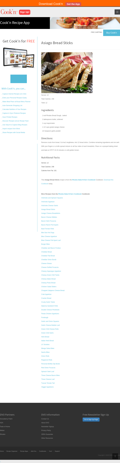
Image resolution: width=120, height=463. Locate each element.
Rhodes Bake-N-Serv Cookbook (70, 194)
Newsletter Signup (47, 426)
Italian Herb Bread (47, 341)
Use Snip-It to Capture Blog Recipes (14, 125)
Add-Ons (33, 451)
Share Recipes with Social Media (13, 132)
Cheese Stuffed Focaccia (49, 267)
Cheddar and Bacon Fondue (51, 248)
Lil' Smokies (45, 344)
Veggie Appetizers (47, 387)
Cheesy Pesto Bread (48, 283)
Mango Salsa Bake (47, 348)
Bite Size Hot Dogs (47, 232)
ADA (1, 423)
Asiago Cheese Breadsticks (50, 213)
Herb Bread (45, 337)
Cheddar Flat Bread (48, 256)
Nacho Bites (45, 352)
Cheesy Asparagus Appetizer (51, 271)
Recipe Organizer (11, 451)
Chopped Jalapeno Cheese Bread (52, 290)
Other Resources (47, 438)
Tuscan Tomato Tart (48, 383)
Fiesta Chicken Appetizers (50, 314)
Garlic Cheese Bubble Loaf (50, 325)
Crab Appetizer (46, 294)
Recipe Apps (24, 451)
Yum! (50, 451)
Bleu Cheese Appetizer (49, 236)
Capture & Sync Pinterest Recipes (14, 113)
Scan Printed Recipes (9, 117)
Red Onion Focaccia (48, 368)
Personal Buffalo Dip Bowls (50, 364)
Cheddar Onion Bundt (48, 260)
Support (57, 451)
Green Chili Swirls (47, 333)
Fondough (44, 317)
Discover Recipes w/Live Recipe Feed (15, 121)
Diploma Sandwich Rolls (49, 306)
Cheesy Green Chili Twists (50, 275)
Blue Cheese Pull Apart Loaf (51, 240)
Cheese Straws (46, 263)
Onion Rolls (45, 356)
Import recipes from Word (11, 129)
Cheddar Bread (46, 252)
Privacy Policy (46, 430)
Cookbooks (42, 451)
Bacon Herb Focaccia (48, 221)
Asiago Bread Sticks (48, 209)
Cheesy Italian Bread (48, 279)
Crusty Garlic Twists (48, 302)
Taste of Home (5, 426)
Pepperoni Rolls (46, 360)
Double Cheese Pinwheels (50, 310)
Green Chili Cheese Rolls (50, 329)
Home (2, 451)
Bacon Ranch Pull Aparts (49, 225)
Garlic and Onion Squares (50, 321)
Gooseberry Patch (6, 419)
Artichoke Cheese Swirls (49, 205)
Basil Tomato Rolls (47, 229)
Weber (2, 430)
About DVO (45, 423)
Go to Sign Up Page (91, 419)
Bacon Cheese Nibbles (49, 217)
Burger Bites (45, 244)
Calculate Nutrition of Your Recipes (14, 109)
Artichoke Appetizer (47, 202)
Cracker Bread (46, 298)
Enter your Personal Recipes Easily (14, 98)
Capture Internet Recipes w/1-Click (14, 94)
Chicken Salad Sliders (48, 287)
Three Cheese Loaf (47, 379)
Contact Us (45, 419)
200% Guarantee (47, 434)
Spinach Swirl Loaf (47, 371)
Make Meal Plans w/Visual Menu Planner (16, 102)
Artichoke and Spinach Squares (52, 198)
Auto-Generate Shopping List (12, 105)
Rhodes (2, 434)
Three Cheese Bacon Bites (50, 375)
